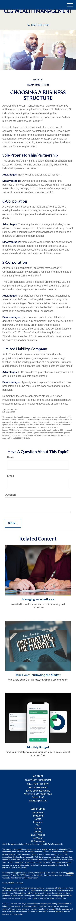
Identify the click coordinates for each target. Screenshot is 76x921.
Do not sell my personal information (24, 878)
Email (10, 476)
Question (10, 494)
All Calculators (38, 841)
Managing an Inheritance (38, 599)
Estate (38, 819)
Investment (38, 815)
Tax (38, 825)
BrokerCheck (57, 844)
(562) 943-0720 (38, 25)
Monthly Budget (38, 747)
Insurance (38, 822)
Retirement (38, 812)
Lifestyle (38, 831)
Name (10, 457)
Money (38, 828)
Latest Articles (38, 835)
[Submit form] (13, 523)
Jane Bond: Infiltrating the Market (38, 675)
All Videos (38, 838)
